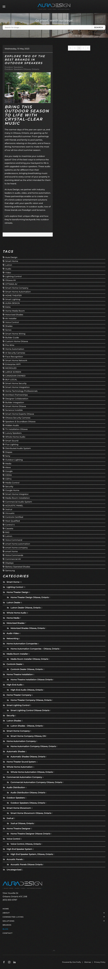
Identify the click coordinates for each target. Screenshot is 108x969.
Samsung (10, 570)
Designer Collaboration (16, 398)
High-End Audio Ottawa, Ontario (27, 690)
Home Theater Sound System (21, 762)
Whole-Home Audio (15, 437)
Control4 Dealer (14, 664)
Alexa (8, 467)
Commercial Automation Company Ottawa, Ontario (36, 782)
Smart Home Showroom (19, 808)
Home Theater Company (19, 695)
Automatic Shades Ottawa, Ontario (28, 756)
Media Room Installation (17, 498)
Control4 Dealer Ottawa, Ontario (27, 669)
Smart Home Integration (17, 387)
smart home (11, 551)
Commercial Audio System (18, 502)
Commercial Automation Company (24, 777)
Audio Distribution (16, 787)
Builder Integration (14, 402)
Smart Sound (11, 440)
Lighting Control (13, 276)
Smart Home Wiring (15, 333)
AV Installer (11, 318)
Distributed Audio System (18, 448)
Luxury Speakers (13, 433)
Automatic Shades (16, 751)
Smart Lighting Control (18, 705)
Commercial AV (13, 559)
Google (9, 471)
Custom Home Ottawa (16, 341)
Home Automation (14, 349)
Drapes (8, 452)
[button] (4, 6)
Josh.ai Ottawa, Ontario (22, 823)
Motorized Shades (14, 314)
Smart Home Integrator (17, 494)
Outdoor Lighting (14, 459)
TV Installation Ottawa (16, 429)
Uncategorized (14, 869)
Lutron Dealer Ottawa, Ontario (26, 607)
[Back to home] (54, 6)
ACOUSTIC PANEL (14, 505)
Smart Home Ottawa (15, 406)
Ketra (8, 307)
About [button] (54, 913)
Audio (8, 269)
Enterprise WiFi (13, 364)
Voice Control (12, 322)
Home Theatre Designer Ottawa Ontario (30, 833)
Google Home (12, 490)
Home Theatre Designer (18, 828)
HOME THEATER (13, 295)
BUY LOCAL (11, 379)
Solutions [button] (54, 921)
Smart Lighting (12, 299)
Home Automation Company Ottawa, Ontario (33, 746)
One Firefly (76, 962)
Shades (9, 326)
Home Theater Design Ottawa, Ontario (30, 597)
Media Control (12, 482)
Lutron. (8, 536)
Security (9, 486)
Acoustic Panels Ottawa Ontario (27, 864)
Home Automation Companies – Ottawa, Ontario (35, 648)
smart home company (16, 547)
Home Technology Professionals (21, 391)
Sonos (8, 330)
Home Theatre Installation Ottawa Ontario (32, 679)
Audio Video (13, 633)
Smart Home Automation (18, 291)
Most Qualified (12, 521)
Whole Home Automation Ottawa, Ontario (32, 772)
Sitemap (87, 962)
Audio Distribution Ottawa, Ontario (28, 792)
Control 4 (10, 524)
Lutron (8, 265)
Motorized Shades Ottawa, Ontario (28, 628)
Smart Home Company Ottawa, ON (28, 736)
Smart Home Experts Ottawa (19, 414)
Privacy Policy (99, 962)
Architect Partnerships (16, 395)
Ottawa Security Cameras (17, 417)
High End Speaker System (19, 849)
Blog (5, 929)
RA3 (7, 532)
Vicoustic (10, 513)
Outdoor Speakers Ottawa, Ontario (22, 69)
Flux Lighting (11, 444)
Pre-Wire (9, 345)
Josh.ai (8, 509)
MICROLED (10, 368)
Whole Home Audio (16, 613)
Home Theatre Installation (20, 674)
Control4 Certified (14, 517)
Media (8, 463)
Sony (7, 456)
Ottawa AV (10, 280)
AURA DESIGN (12, 303)
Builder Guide (12, 337)
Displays (9, 563)
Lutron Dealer (13, 602)
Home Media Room (15, 311)
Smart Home (11, 261)
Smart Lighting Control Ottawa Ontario (30, 710)
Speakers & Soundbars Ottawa (20, 421)
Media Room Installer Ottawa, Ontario (29, 659)
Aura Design (11, 257)
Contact (8, 933)
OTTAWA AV (11, 284)
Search (98, 27)
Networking (12, 638)
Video (8, 272)
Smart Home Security (15, 383)
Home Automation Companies (22, 643)
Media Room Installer (17, 654)
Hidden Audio (12, 425)
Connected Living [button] (54, 917)
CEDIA (8, 475)
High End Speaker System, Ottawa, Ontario (32, 854)
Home (6, 909)
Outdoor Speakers (14, 67)
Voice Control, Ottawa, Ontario (26, 844)
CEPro (8, 479)
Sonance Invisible (14, 410)
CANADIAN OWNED (15, 375)
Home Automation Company (21, 741)
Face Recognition (14, 356)
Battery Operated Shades (17, 566)
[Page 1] (79, 48)
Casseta (9, 528)
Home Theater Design (17, 592)
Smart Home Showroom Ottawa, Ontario (31, 813)
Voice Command (13, 540)
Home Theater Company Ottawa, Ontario (31, 700)
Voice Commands (14, 555)
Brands (7, 925)
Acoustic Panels (15, 859)
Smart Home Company (16, 288)
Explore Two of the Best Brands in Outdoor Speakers (25, 60)
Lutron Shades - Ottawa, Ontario (27, 726)
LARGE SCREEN (13, 372)
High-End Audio (15, 684)
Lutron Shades (14, 720)
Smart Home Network (16, 360)
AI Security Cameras (15, 353)
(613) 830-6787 (10, 900)
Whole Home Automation (20, 767)
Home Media (13, 618)
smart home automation (17, 544)
